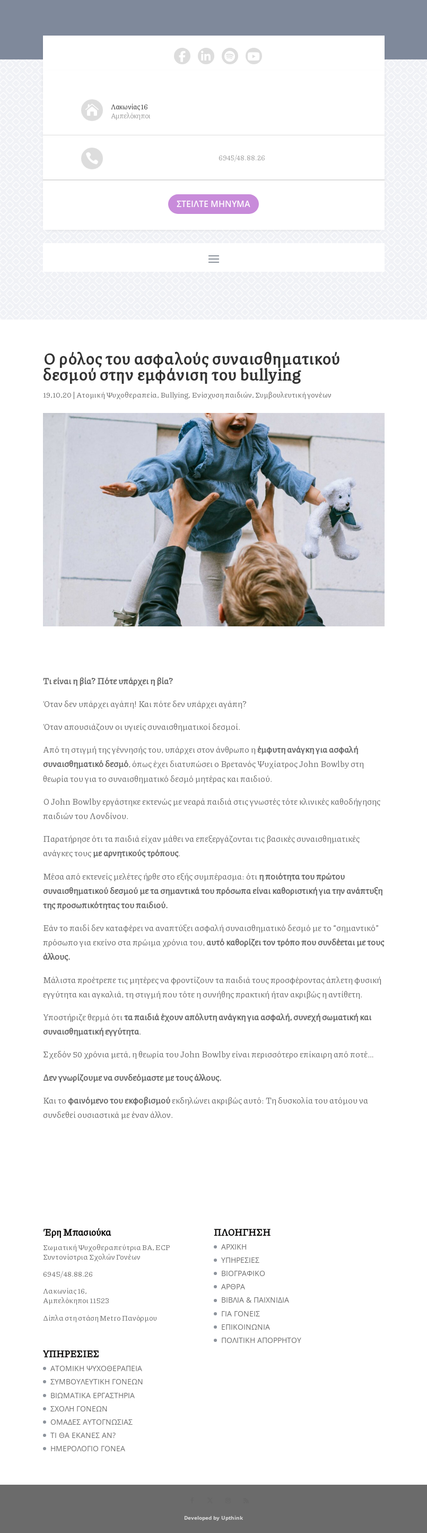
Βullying (174, 394)
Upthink (232, 1517)
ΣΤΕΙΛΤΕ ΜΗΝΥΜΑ (213, 204)
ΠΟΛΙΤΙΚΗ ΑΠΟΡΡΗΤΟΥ (261, 1340)
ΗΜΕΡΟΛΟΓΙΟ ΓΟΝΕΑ (87, 1448)
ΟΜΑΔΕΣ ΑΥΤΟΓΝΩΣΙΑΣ (91, 1422)
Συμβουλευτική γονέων (293, 394)
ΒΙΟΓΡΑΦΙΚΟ (243, 1273)
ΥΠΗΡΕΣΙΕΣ (240, 1260)
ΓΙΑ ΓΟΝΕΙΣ (240, 1313)
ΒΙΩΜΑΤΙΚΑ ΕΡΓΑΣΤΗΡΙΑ (92, 1395)
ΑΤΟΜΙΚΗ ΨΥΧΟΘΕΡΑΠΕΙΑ (96, 1368)
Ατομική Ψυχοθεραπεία (116, 394)
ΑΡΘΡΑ (233, 1286)
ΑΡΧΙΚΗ (234, 1247)
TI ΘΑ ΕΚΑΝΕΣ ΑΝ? (83, 1435)
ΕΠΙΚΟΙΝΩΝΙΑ (245, 1327)
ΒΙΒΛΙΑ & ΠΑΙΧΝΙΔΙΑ (255, 1300)
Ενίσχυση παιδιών (221, 394)
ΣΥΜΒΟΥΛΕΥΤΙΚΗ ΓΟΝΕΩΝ (96, 1381)
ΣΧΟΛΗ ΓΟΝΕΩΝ (79, 1408)
